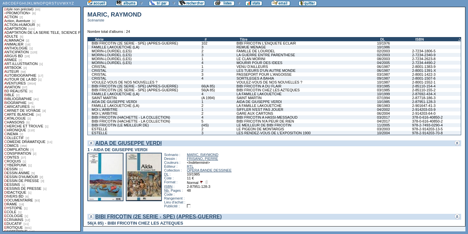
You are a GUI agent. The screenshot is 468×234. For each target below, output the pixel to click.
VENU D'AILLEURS (252, 67)
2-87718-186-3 (424, 98)
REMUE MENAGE (251, 47)
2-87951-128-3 (424, 102)
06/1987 (383, 67)
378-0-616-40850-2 (427, 117)
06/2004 (383, 113)
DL (382, 39)
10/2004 (383, 133)
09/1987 (383, 78)
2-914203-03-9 (424, 109)
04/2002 (383, 109)
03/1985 (383, 86)
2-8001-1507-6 (424, 78)
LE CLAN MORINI (251, 59)
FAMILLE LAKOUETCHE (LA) (115, 47)
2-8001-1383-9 (424, 67)
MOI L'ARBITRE (105, 109)
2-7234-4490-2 (424, 63)
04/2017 (383, 121)
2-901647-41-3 (424, 106)
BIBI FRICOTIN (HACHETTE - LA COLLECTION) (131, 117)
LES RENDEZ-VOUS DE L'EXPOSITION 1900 (274, 133)
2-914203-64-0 (424, 113)
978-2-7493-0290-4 (427, 125)
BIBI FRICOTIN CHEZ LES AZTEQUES (268, 90)
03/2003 (383, 129)
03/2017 (383, 117)
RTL (190, 166)
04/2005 (383, 63)
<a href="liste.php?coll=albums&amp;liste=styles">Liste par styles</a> (42, 115)
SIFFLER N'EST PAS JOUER (260, 109)
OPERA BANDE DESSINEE (209, 170)
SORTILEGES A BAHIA (255, 78)
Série (99, 39)
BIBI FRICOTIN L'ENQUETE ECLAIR (266, 43)
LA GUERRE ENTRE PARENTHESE (266, 55)
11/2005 (383, 125)
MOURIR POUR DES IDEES (259, 63)
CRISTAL (99, 67)
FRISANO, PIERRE (202, 159)
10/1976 (383, 43)
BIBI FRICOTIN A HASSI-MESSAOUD (267, 117)
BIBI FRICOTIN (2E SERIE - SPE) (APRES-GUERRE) (135, 43)
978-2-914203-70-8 (427, 133)
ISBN (419, 39)
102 (204, 43)
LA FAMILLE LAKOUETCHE (259, 94)
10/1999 (383, 94)
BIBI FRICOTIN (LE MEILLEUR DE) (120, 125)
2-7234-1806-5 (424, 51)
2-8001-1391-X (424, 70)
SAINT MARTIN (104, 98)
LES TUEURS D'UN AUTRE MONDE (266, 70)
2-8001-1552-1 (424, 82)
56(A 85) (208, 90)
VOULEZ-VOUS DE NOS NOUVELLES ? (124, 82)
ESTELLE (99, 129)
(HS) (205, 125)
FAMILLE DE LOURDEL (256, 51)
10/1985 (383, 102)
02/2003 (383, 51)
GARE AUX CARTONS (255, 113)
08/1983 (383, 106)
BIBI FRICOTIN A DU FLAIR (259, 86)
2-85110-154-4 (424, 86)
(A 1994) (208, 98)
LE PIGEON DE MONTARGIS (260, 129)
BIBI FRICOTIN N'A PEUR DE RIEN (265, 121)
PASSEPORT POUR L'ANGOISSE (264, 74)
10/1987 (383, 82)
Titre (244, 39)
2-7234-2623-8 (424, 59)
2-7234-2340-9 (424, 55)
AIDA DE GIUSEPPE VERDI (114, 102)
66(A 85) (208, 86)
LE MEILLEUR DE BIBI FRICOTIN (264, 125)
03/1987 (383, 74)
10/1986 (383, 47)
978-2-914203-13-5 (427, 129)
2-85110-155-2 (424, 90)
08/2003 (383, 59)
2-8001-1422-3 (424, 74)
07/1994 (383, 98)
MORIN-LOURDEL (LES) (112, 51)
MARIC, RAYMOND (202, 155)
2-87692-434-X (424, 94)
